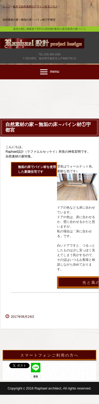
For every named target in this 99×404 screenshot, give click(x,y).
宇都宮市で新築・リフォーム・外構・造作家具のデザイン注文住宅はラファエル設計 (49, 51)
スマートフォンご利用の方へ (49, 355)
